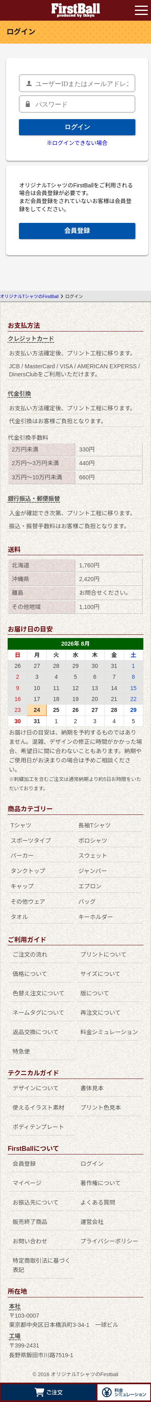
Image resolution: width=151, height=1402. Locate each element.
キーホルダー (95, 917)
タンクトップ (27, 871)
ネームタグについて (38, 1013)
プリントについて (104, 954)
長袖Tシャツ (94, 825)
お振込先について (35, 1202)
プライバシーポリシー (110, 1241)
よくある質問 (98, 1202)
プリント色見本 (101, 1107)
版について (95, 993)
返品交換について (35, 1032)
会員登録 (77, 230)
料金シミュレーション (109, 1032)
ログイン (77, 127)
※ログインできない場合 (77, 143)
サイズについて (101, 974)
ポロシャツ (92, 840)
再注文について (101, 1013)
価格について (29, 974)
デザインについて (35, 1088)
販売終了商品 (29, 1222)
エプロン (89, 886)
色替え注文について (38, 993)
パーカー (22, 855)
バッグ (86, 901)
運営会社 (92, 1222)
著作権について (101, 1183)
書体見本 (92, 1088)
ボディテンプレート (38, 1127)
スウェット (92, 855)
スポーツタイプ (30, 840)
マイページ (26, 1183)
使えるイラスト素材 (38, 1107)
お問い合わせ (29, 1241)
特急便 (21, 1051)
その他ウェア (27, 901)
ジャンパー (92, 871)
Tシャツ (20, 825)
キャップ (22, 886)
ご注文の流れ (29, 954)
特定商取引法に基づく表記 (41, 1265)
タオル (19, 917)
